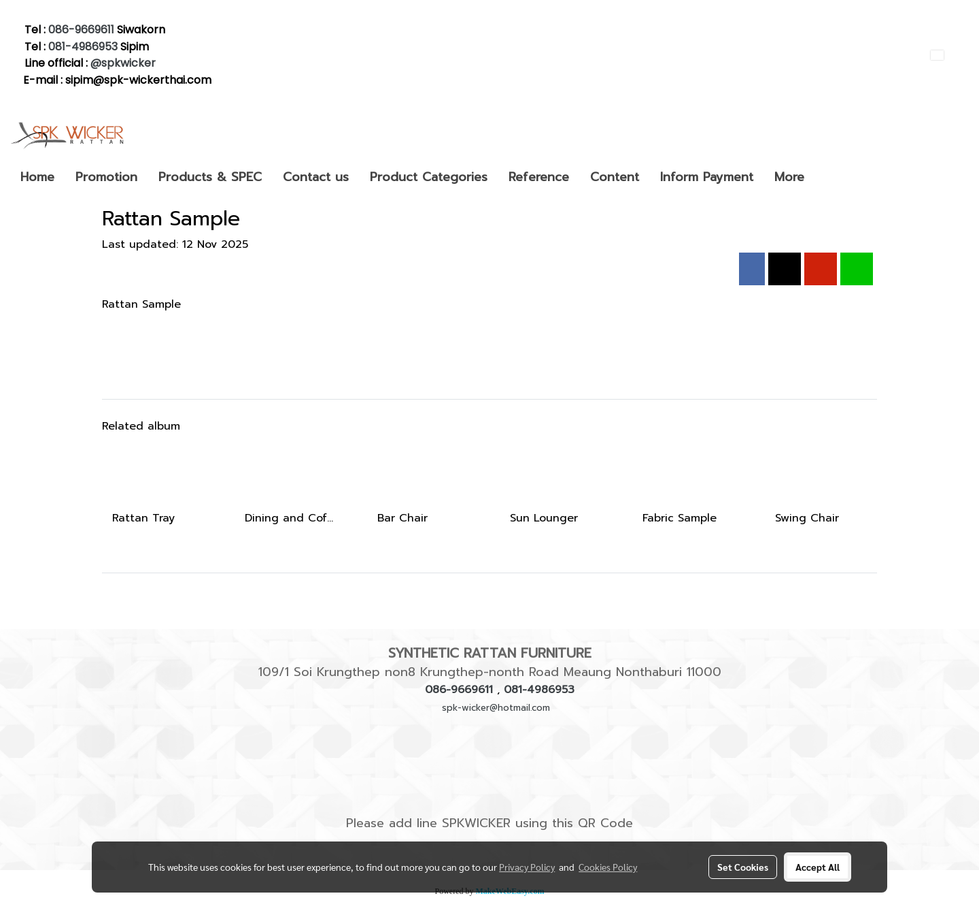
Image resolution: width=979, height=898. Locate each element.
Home (37, 177)
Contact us (316, 177)
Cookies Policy (608, 867)
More (789, 177)
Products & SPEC (210, 177)
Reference (539, 177)
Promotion (106, 177)
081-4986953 (83, 46)
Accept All (817, 867)
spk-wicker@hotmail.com (496, 707)
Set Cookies (742, 867)
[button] (826, 177)
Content (614, 177)
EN (945, 55)
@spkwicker (124, 63)
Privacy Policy (527, 867)
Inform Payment (706, 177)
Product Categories (428, 177)
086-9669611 (81, 29)
